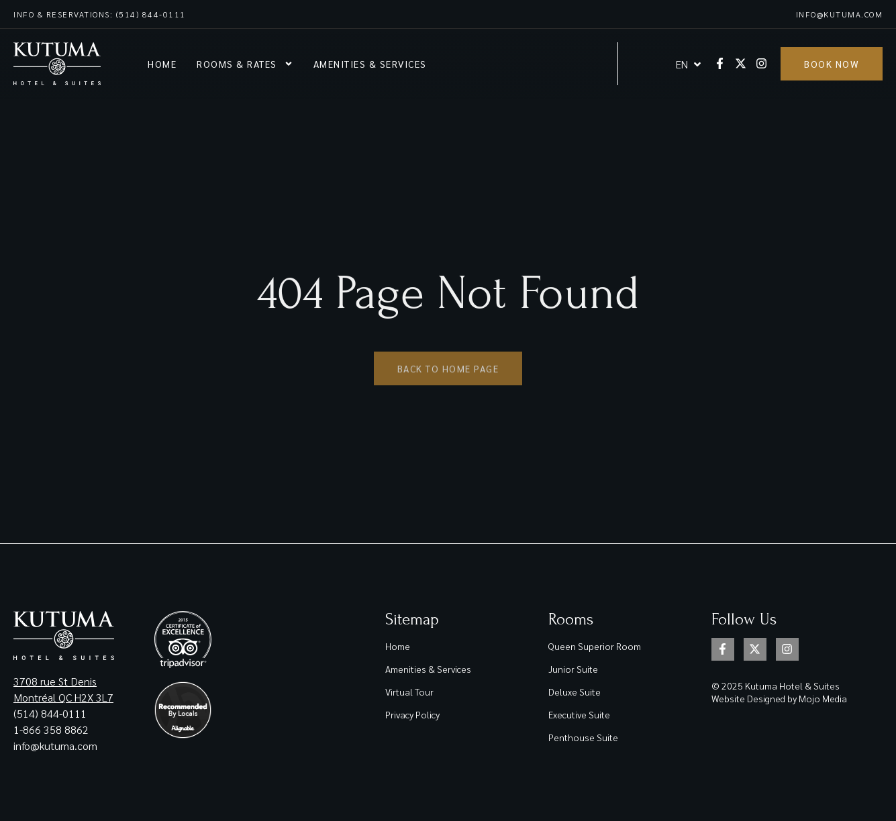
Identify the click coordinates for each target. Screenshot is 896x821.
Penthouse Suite (583, 737)
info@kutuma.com (839, 14)
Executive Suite (579, 714)
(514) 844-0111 (50, 713)
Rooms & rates (245, 63)
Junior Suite (573, 669)
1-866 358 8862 (52, 729)
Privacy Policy (412, 714)
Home (162, 64)
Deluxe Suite (574, 692)
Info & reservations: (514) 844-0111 (99, 14)
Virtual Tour (409, 692)
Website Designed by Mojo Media (779, 698)
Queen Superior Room (594, 646)
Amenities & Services (370, 64)
